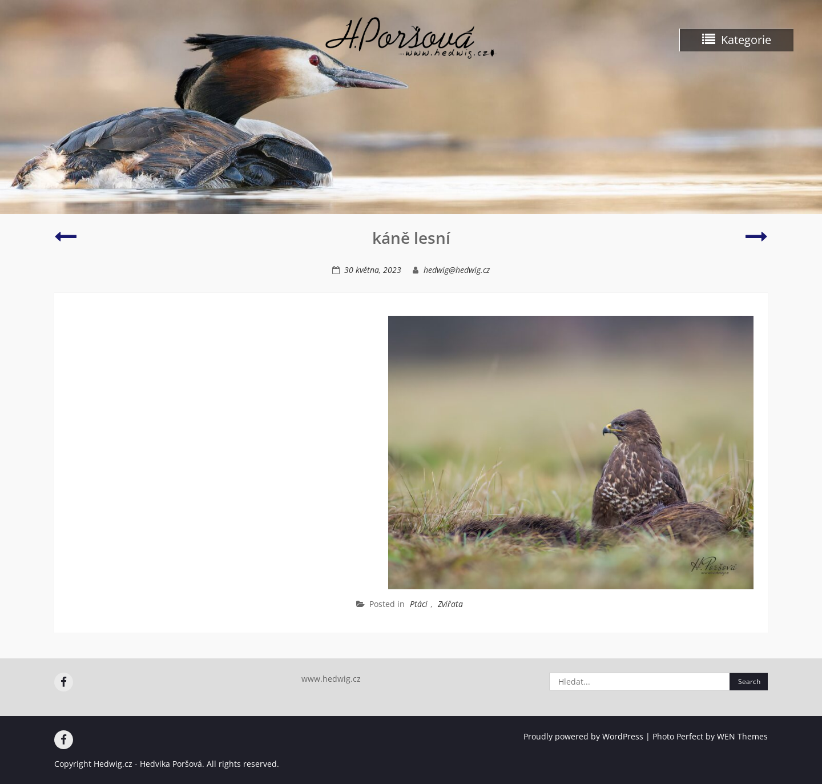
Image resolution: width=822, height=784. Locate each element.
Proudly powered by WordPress (583, 736)
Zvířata (450, 603)
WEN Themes (742, 736)
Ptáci (419, 603)
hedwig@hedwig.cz (457, 269)
